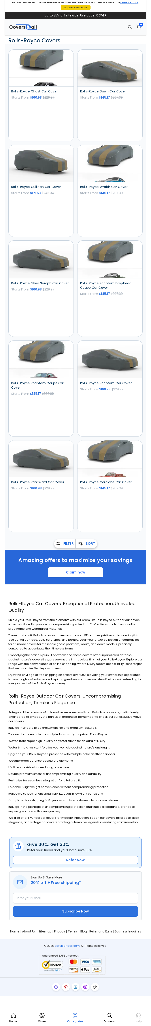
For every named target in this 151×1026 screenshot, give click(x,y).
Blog (83, 931)
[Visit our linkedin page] (75, 987)
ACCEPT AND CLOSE (75, 7)
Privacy (59, 931)
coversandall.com (67, 946)
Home (14, 931)
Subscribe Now (75, 911)
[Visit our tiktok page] (95, 987)
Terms (73, 931)
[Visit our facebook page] (56, 987)
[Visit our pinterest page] (66, 987)
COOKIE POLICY (129, 2)
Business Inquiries (128, 931)
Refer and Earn (100, 931)
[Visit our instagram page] (85, 987)
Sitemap (44, 931)
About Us (29, 931)
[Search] (129, 27)
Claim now (75, 572)
